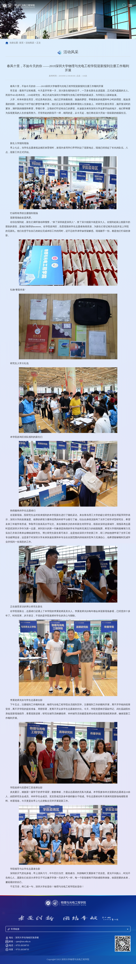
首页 (21, 43)
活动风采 (30, 43)
